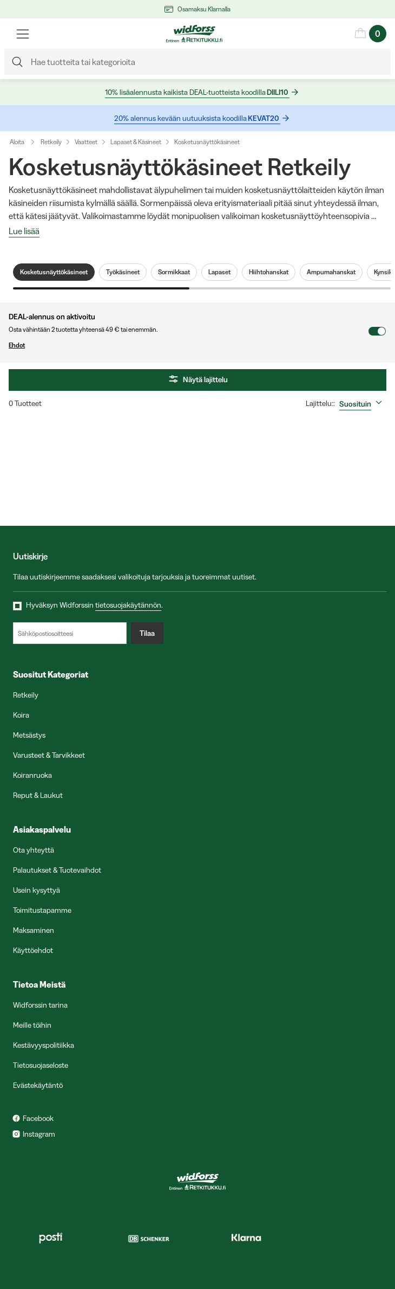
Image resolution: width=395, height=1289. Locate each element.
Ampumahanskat (331, 272)
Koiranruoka (32, 775)
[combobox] (362, 403)
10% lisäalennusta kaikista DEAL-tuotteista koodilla (197, 92)
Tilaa (147, 633)
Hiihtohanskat (268, 272)
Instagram (39, 1134)
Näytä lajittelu (197, 380)
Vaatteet (86, 142)
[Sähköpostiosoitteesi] (70, 633)
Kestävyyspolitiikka (43, 1045)
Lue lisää (24, 231)
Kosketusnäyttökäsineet (207, 142)
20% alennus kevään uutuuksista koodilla (197, 118)
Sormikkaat (174, 272)
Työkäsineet (123, 272)
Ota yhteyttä (33, 850)
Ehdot (188, 345)
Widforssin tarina (40, 1005)
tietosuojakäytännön (128, 605)
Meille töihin (32, 1025)
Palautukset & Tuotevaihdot (57, 870)
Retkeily (51, 142)
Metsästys (29, 735)
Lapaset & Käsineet (135, 142)
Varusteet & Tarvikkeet (49, 755)
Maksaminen (33, 930)
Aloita (25, 142)
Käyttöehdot (33, 950)
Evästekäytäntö (38, 1085)
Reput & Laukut (38, 795)
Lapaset (219, 272)
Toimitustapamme (42, 910)
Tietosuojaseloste (40, 1065)
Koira (21, 715)
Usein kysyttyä (36, 890)
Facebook (38, 1118)
